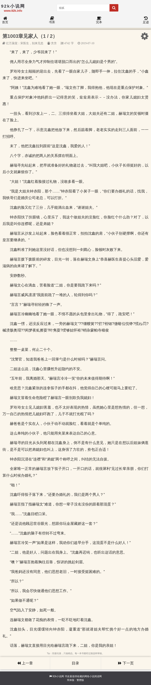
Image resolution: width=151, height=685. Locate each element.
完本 (99, 20)
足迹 (146, 20)
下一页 (126, 663)
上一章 (25, 663)
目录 (75, 663)
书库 (52, 20)
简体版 (70, 680)
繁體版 (80, 680)
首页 (5, 20)
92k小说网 (58, 676)
